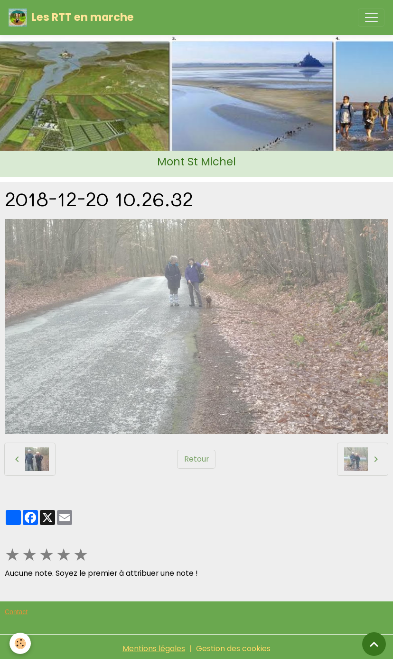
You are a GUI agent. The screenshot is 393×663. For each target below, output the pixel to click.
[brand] (71, 18)
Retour (196, 459)
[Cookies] (20, 643)
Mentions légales (153, 648)
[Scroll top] (374, 644)
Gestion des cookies (233, 648)
